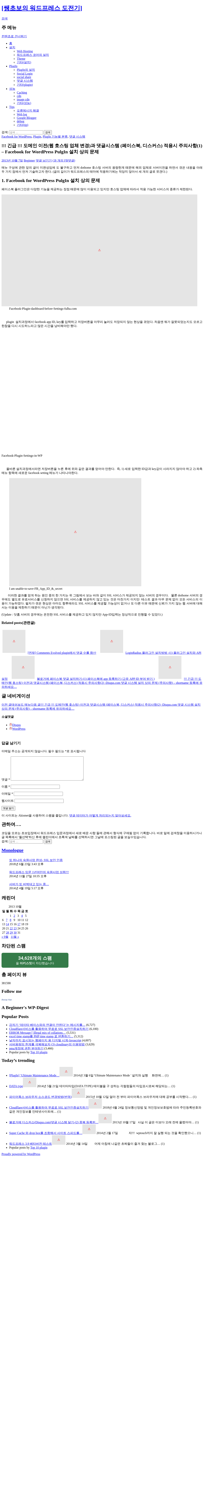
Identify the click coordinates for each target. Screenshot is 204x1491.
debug (20, 121)
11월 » (15, 941)
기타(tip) (22, 125)
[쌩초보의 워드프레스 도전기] (42, 8)
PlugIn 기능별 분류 (55, 136)
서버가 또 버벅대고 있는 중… (29, 888)
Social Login (25, 73)
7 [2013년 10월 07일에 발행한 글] (6, 924)
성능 (12, 88)
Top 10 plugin (38, 1056)
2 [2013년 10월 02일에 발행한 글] (14, 920)
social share (24, 77)
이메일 (7, 798)
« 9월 (5, 941)
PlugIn (13, 66)
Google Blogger (27, 117)
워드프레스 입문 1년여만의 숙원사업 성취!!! (39, 876)
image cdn (23, 99)
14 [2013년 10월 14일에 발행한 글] (7, 928)
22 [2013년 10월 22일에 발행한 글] (11, 933)
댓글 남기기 (44, 160)
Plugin (37, 136)
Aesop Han (7, 1004)
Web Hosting (25, 51)
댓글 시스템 (25, 80)
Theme (21, 58)
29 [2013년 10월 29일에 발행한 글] (11, 937)
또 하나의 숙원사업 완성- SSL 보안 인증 (36, 864)
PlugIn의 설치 (26, 69)
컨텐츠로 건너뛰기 (14, 36)
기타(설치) (24, 62)
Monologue (13, 854)
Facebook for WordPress (17, 136)
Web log (22, 114)
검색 (5, 18)
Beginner (29, 160)
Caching (22, 92)
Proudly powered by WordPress (21, 1158)
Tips (12, 107)
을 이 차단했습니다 (35, 965)
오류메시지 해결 (28, 110)
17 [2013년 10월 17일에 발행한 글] (18, 928)
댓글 (6, 784)
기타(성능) (24, 103)
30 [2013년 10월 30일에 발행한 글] (15, 937)
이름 (6, 791)
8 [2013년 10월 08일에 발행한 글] (10, 924)
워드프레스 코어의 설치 (33, 54)
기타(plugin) (25, 84)
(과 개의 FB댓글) (64, 160)
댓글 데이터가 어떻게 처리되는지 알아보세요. (100, 820)
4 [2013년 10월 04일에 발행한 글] (22, 920)
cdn (19, 96)
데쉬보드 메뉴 (16, 704)
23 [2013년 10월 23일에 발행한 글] (15, 933)
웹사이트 (8, 805)
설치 (12, 47)
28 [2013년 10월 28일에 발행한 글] (7, 937)
